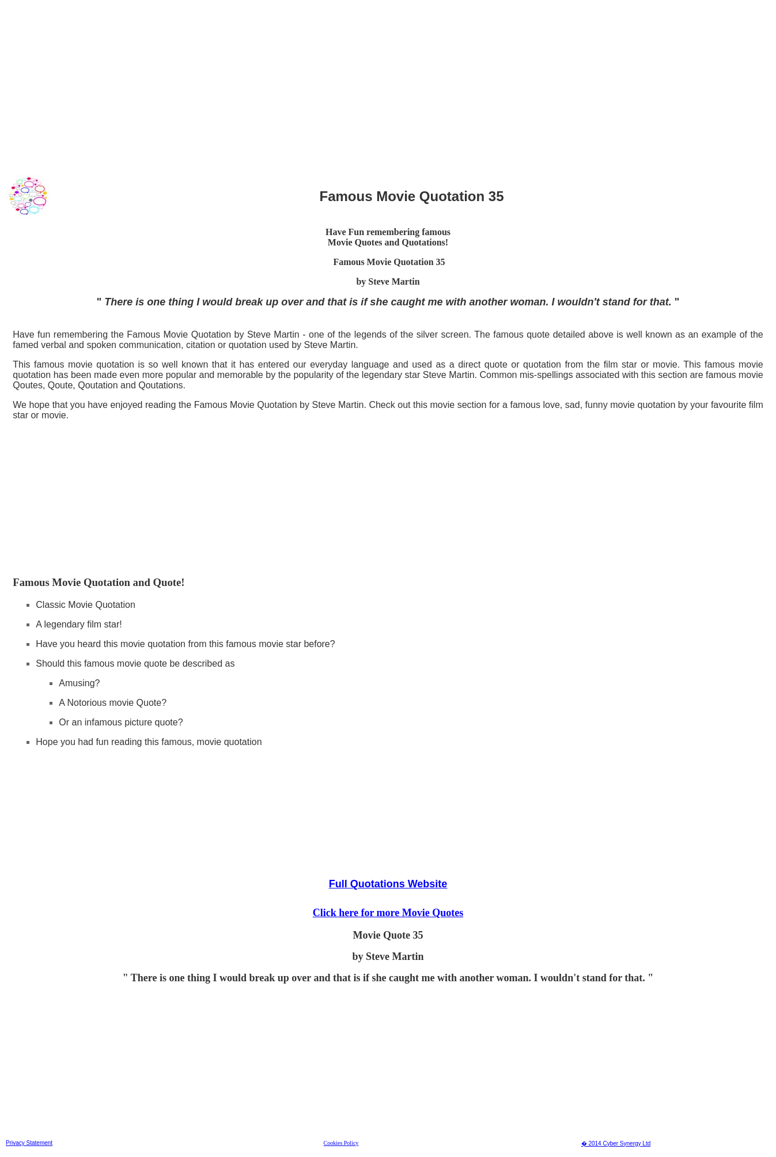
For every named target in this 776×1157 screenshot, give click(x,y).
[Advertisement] (350, 86)
